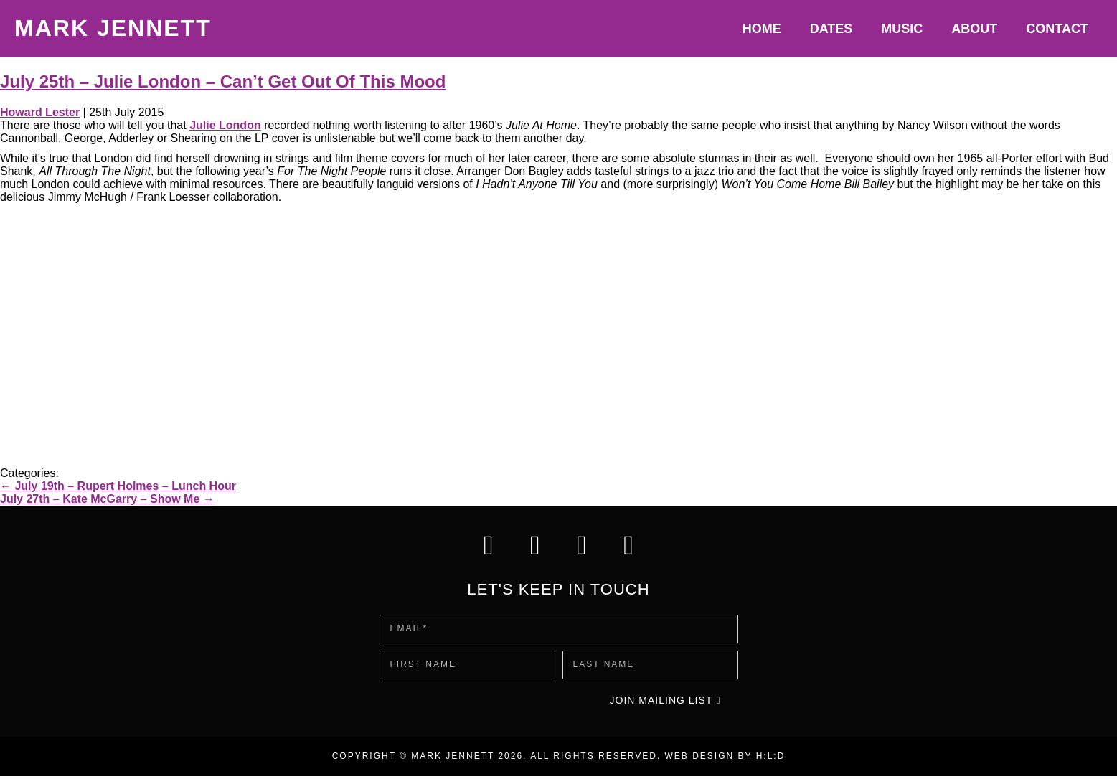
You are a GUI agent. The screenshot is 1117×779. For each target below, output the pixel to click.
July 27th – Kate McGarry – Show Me (107, 499)
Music (902, 29)
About (974, 29)
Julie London (225, 125)
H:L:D (771, 759)
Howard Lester (40, 112)
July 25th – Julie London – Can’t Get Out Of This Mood (223, 81)
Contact (1057, 29)
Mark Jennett (113, 28)
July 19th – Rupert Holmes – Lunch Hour (118, 486)
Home (762, 29)
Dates (831, 29)
